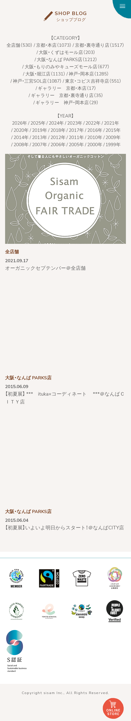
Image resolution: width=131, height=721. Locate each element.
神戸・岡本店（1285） (89, 73)
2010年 (94, 137)
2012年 (58, 137)
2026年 (19, 122)
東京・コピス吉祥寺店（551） (93, 80)
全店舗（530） (20, 44)
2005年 (76, 144)
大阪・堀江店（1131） (45, 73)
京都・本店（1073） (54, 44)
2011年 (76, 137)
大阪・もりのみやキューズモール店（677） (67, 66)
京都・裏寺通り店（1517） (99, 44)
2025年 (38, 122)
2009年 (113, 137)
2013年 (39, 137)
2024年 (56, 122)
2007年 (39, 144)
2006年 (58, 144)
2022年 (93, 122)
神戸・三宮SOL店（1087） (37, 80)
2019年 (39, 130)
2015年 (113, 130)
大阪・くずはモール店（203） (67, 52)
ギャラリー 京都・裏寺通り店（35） (67, 95)
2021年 (111, 122)
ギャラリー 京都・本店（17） (67, 88)
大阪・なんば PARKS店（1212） (67, 59)
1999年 (113, 144)
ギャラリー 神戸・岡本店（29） (67, 102)
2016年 (94, 130)
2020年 (21, 130)
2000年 (94, 144)
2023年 (74, 122)
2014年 (21, 137)
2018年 (58, 130)
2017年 (76, 130)
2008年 (21, 144)
